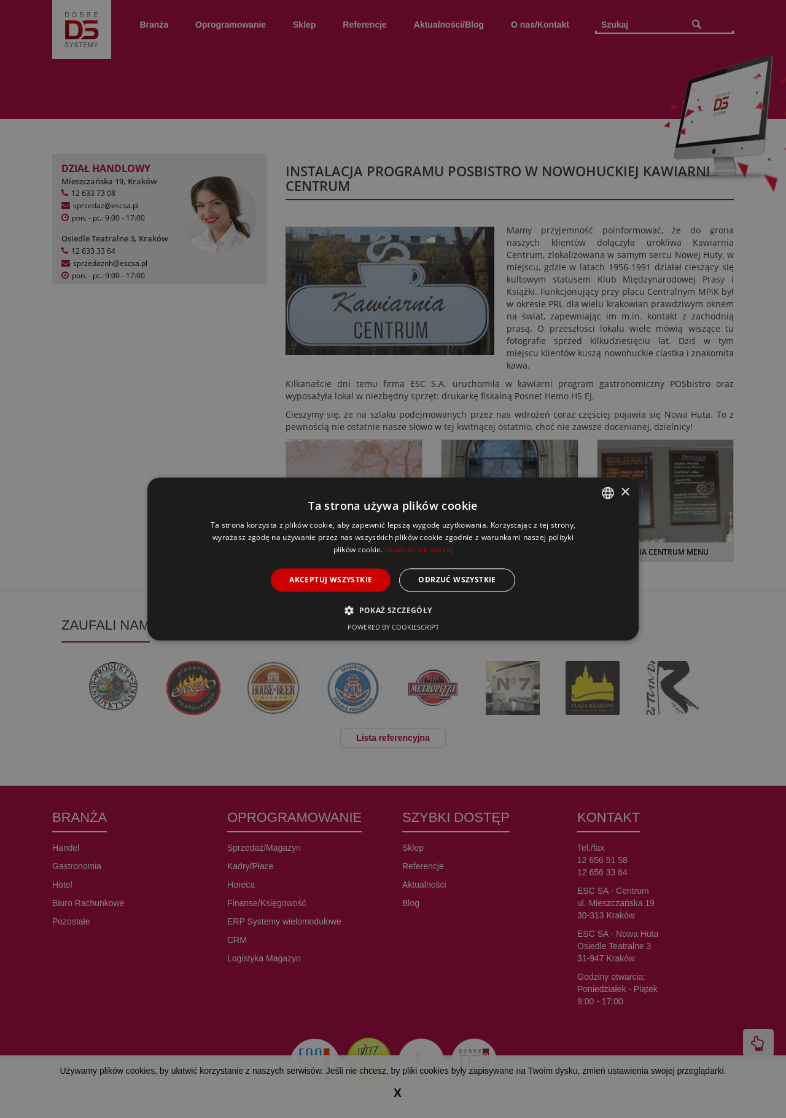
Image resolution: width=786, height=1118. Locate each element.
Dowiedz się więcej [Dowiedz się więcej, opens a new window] (419, 549)
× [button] (624, 492)
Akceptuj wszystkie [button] (330, 579)
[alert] (393, 559)
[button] (393, 610)
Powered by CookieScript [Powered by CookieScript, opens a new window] (393, 627)
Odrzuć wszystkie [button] (457, 579)
